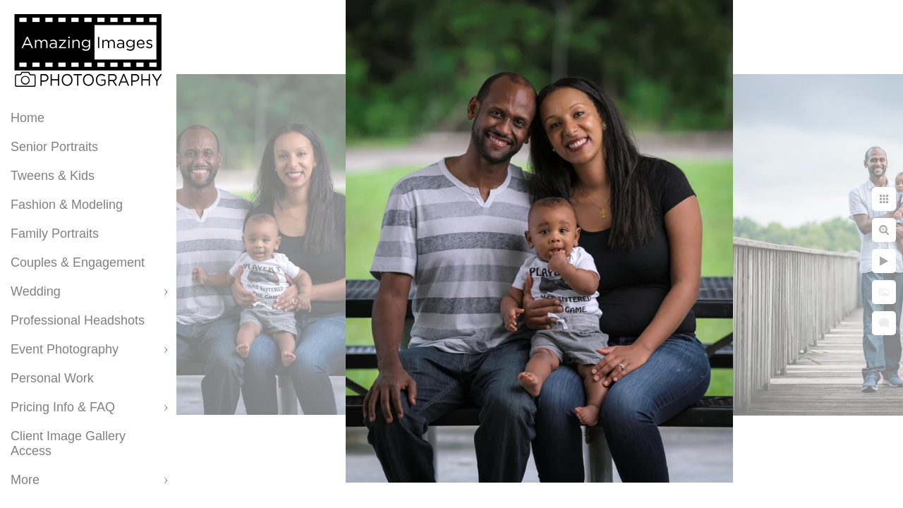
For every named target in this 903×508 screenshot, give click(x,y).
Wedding (36, 291)
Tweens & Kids (53, 176)
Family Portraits (55, 233)
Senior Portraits (54, 147)
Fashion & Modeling (67, 205)
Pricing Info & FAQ (63, 407)
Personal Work (52, 378)
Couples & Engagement (78, 262)
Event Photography (65, 349)
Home (27, 118)
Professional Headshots (78, 320)
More (25, 480)
